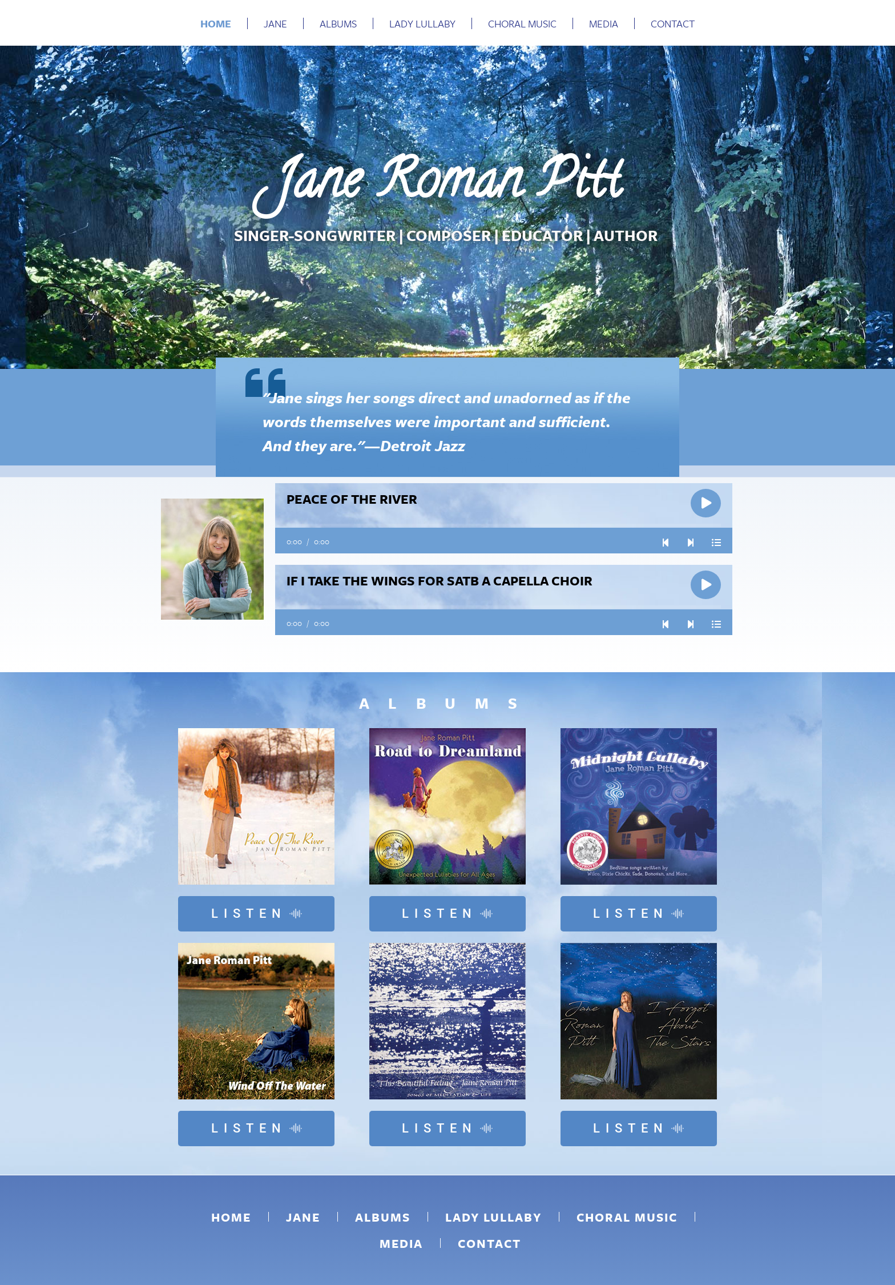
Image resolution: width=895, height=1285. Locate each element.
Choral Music (522, 23)
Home (215, 23)
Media (603, 23)
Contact (673, 23)
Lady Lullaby (422, 23)
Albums (338, 23)
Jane (275, 23)
